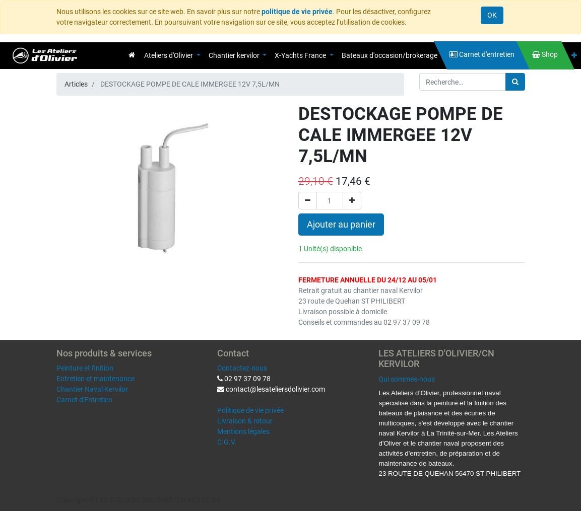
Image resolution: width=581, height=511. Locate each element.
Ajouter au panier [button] (341, 225)
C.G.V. (226, 442)
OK (492, 15)
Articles (76, 84)
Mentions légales (243, 431)
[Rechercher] (515, 82)
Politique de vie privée (250, 410)
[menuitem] (131, 55)
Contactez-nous (242, 368)
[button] (574, 55)
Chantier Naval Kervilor (92, 389)
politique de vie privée (297, 12)
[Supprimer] (307, 200)
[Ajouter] (352, 200)
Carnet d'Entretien (84, 400)
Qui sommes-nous (406, 379)
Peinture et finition (84, 368)
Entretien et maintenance (95, 379)
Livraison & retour (245, 421)
